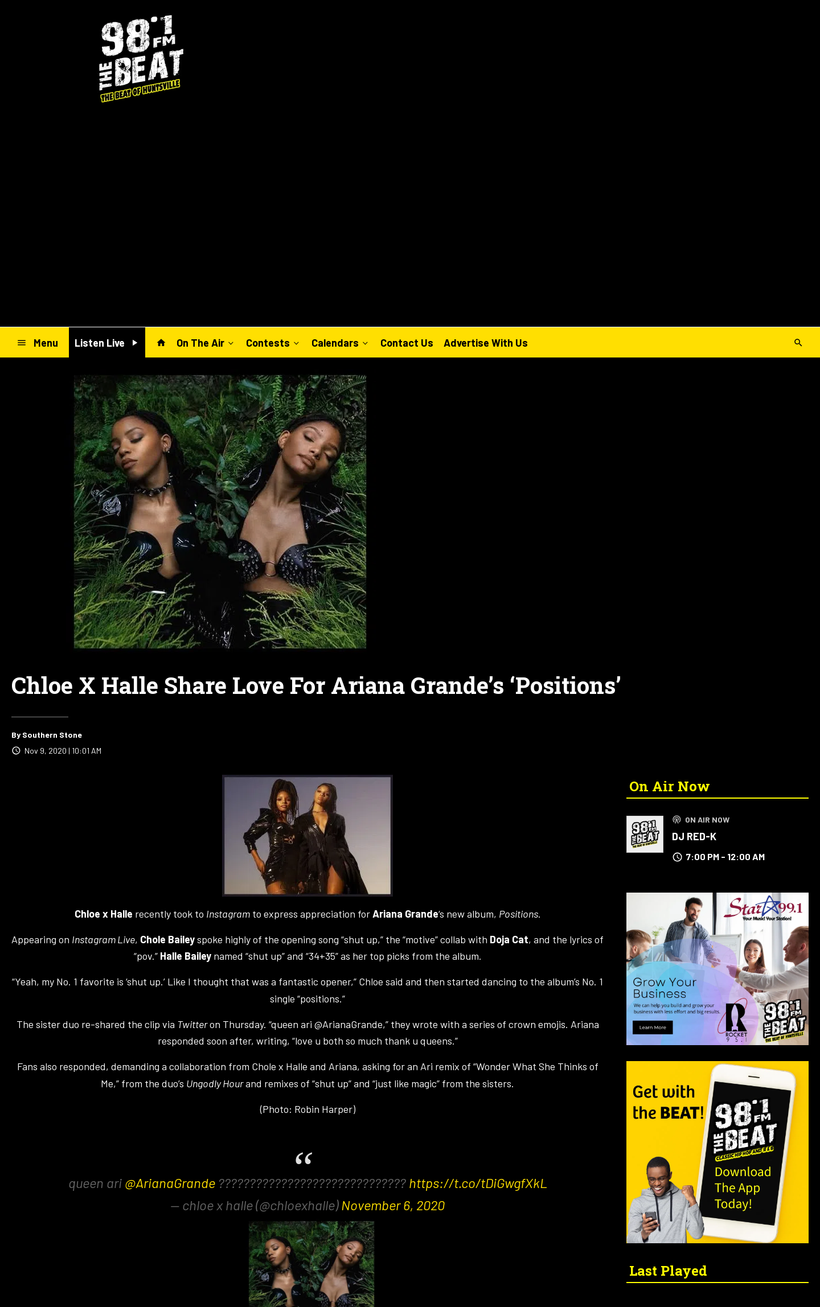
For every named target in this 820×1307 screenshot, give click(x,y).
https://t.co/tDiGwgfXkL (478, 1182)
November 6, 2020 (393, 1205)
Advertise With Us (486, 342)
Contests (273, 342)
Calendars (340, 342)
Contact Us (406, 342)
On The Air (206, 342)
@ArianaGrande (170, 1182)
